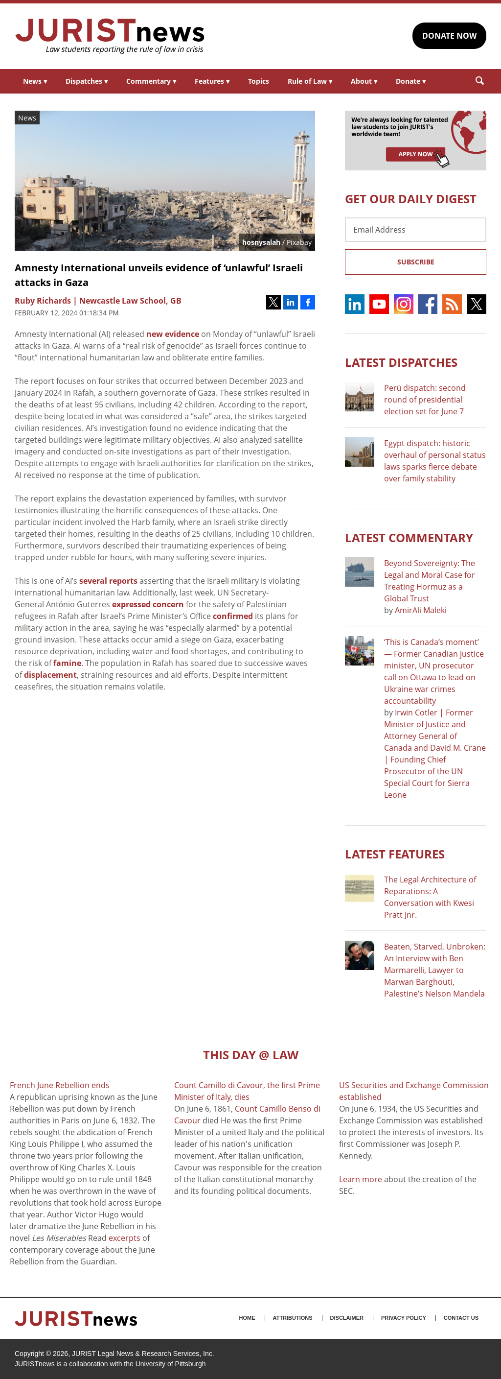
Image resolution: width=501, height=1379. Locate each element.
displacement (50, 674)
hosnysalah (261, 242)
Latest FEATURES (395, 854)
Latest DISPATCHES (401, 362)
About (364, 81)
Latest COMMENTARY (409, 537)
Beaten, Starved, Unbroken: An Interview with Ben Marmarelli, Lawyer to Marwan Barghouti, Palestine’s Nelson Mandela (434, 970)
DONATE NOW (449, 35)
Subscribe (415, 261)
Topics (258, 81)
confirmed (233, 616)
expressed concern (148, 604)
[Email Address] (415, 229)
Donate (411, 81)
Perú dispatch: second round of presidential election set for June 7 (425, 399)
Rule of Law (310, 81)
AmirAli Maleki (421, 610)
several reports (108, 580)
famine (67, 663)
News (35, 81)
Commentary (151, 81)
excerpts (124, 1238)
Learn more (360, 1179)
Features (212, 81)
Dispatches (87, 81)
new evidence (172, 334)
